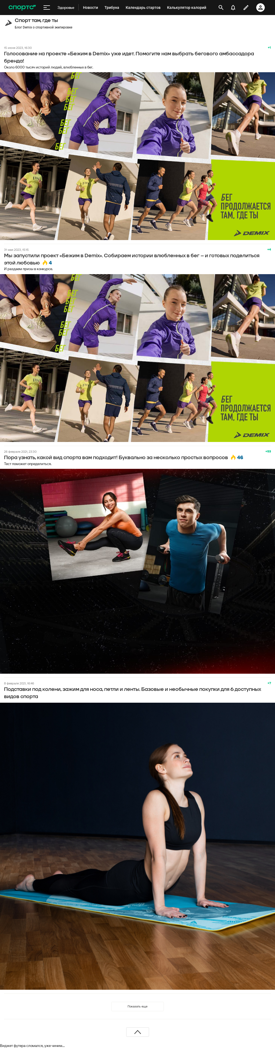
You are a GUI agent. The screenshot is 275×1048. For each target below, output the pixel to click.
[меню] (46, 7)
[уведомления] (233, 7)
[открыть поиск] (221, 7)
